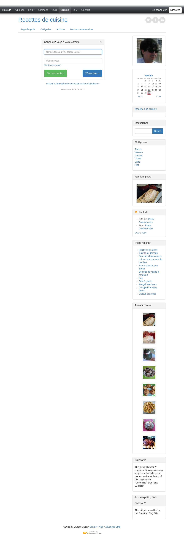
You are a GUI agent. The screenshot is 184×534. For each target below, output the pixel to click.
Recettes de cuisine (43, 19)
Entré (137, 162)
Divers (138, 158)
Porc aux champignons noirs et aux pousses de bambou (150, 259)
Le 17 (31, 10)
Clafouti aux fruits (147, 293)
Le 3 (75, 10)
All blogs (19, 10)
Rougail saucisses (148, 284)
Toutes (138, 149)
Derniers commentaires (81, 29)
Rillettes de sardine (148, 250)
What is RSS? (140, 233)
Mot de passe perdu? (52, 65)
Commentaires (146, 222)
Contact (85, 10)
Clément (43, 10)
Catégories (46, 29)
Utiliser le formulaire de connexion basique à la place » (73, 83)
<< (139, 96)
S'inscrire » (92, 73)
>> (160, 96)
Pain (141, 278)
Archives (61, 29)
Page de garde (28, 29)
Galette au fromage (148, 253)
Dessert (139, 155)
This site (6, 10)
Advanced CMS (113, 527)
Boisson (139, 152)
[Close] (101, 41)
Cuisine (64, 10)
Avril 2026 (149, 76)
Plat (137, 165)
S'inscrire (175, 10)
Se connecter (159, 10)
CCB (54, 10)
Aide (101, 527)
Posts (151, 219)
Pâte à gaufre (145, 281)
